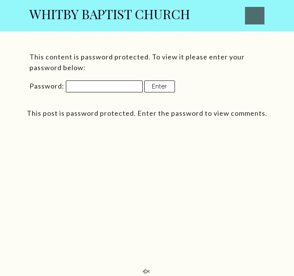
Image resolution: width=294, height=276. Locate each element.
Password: (86, 86)
